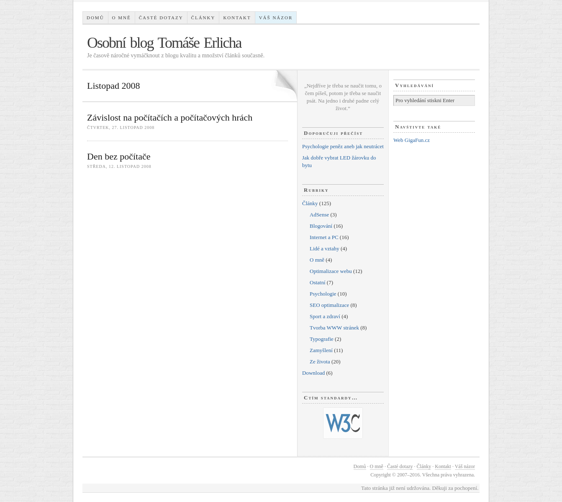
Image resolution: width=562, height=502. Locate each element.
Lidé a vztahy (324, 248)
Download (313, 373)
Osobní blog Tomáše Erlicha (164, 42)
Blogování (321, 226)
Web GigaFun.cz (411, 140)
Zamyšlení (321, 350)
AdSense (319, 214)
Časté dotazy (161, 17)
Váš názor (276, 17)
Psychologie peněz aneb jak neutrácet (343, 146)
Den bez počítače (118, 156)
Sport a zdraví (325, 316)
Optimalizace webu (331, 271)
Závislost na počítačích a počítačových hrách (169, 117)
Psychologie (323, 294)
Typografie (322, 339)
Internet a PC (324, 237)
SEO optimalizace (329, 305)
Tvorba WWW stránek (334, 327)
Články (203, 17)
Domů (95, 17)
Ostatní (318, 282)
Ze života (320, 361)
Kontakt (237, 17)
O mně (121, 17)
